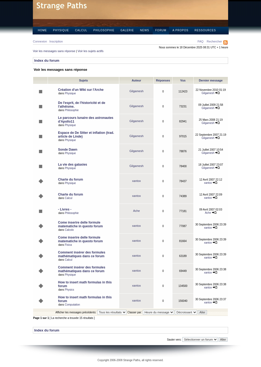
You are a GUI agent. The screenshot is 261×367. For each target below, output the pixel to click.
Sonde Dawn (67, 149)
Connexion (40, 41)
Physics (69, 289)
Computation (72, 304)
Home (42, 30)
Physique (61, 30)
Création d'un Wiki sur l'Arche (80, 90)
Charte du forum (70, 179)
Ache (136, 210)
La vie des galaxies (72, 164)
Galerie (127, 30)
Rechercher (214, 41)
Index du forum (46, 60)
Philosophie (103, 30)
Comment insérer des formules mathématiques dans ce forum (81, 254)
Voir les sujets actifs (90, 51)
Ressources (205, 30)
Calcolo (69, 229)
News (144, 30)
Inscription (56, 41)
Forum (161, 30)
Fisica (68, 244)
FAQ (201, 41)
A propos (180, 30)
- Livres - (64, 209)
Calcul (81, 30)
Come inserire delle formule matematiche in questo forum (80, 224)
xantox (136, 180)
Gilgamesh (136, 91)
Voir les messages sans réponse (54, 51)
